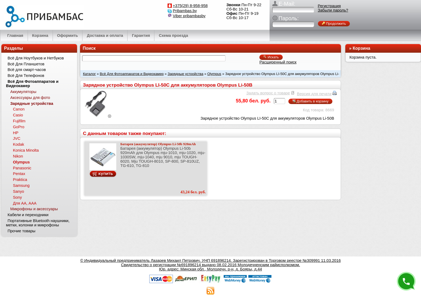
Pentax (19, 174)
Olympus (214, 74)
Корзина (361, 48)
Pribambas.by (185, 11)
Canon (18, 109)
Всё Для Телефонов (26, 75)
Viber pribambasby (189, 16)
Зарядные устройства (185, 74)
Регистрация (329, 6)
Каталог (89, 74)
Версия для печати (314, 94)
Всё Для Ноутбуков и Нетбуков (36, 58)
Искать (271, 57)
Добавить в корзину (310, 101)
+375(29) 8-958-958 (190, 5)
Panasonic (22, 168)
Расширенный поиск (277, 62)
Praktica (20, 179)
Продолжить (334, 24)
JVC (16, 138)
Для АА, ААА (25, 203)
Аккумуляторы (23, 92)
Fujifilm (19, 121)
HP (15, 133)
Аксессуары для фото (30, 97)
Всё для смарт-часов (27, 69)
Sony (17, 197)
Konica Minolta (26, 150)
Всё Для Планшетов (26, 64)
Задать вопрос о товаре (268, 93)
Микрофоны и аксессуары (34, 209)
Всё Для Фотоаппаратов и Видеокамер (132, 74)
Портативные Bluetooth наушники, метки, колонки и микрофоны (37, 223)
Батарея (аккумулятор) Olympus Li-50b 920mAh (158, 144)
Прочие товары (21, 231)
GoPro (18, 127)
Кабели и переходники (28, 215)
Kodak (18, 144)
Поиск (89, 48)
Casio (18, 115)
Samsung (21, 185)
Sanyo (18, 191)
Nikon (18, 156)
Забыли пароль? (333, 10)
